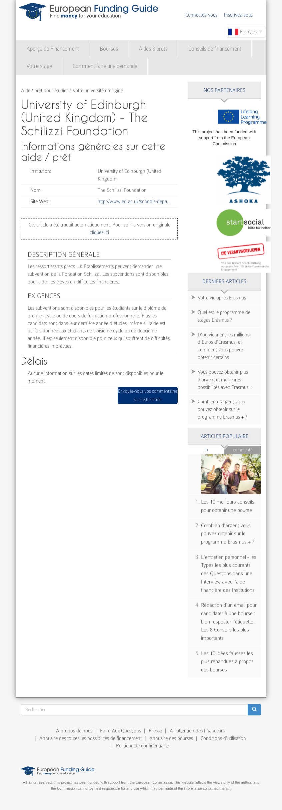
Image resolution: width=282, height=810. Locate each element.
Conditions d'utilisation (223, 738)
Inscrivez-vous (238, 15)
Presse (155, 730)
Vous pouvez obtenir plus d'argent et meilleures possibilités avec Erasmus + (225, 379)
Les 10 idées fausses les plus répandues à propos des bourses (227, 661)
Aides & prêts (153, 49)
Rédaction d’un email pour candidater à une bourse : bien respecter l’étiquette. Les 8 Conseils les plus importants (229, 621)
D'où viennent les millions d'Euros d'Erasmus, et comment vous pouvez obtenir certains (223, 346)
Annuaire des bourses (171, 738)
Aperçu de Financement (52, 49)
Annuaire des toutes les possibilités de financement (90, 738)
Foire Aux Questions (120, 730)
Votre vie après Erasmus (222, 297)
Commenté (242, 449)
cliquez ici (99, 232)
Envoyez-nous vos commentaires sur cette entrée (148, 395)
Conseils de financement (214, 49)
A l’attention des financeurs (197, 730)
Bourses (109, 49)
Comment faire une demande (105, 66)
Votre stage (39, 66)
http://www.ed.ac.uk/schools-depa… (134, 201)
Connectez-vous (201, 15)
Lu (215, 449)
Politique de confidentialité (142, 745)
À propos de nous (74, 730)
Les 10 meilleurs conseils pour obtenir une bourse (227, 506)
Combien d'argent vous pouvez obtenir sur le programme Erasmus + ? (222, 409)
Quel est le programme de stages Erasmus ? (224, 316)
